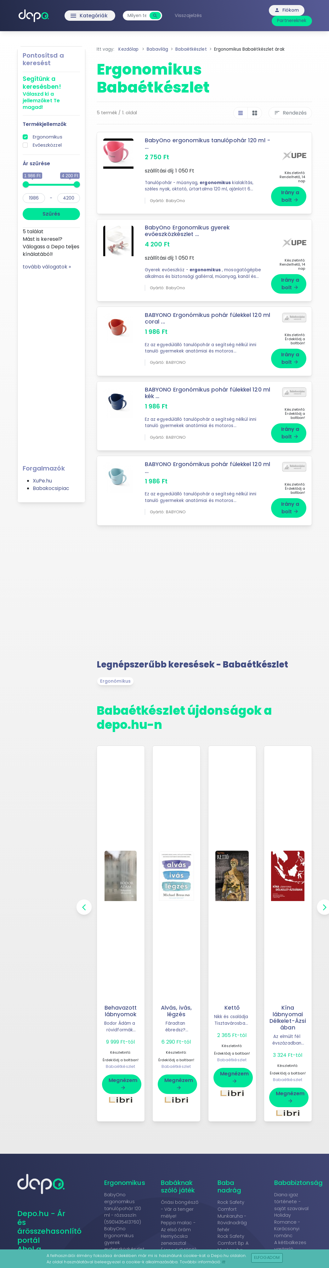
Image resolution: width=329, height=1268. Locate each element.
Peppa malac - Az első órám (178, 1216)
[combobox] (138, 15)
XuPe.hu (42, 480)
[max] (68, 198)
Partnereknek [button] (291, 20)
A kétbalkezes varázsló (290, 1236)
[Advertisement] (51, 365)
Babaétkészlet (120, 1056)
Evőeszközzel (47, 145)
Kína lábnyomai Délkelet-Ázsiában (287, 1007)
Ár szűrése (36, 163)
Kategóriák (76, 16)
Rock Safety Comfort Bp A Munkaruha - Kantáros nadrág (233, 1239)
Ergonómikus (115, 671)
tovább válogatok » (47, 266)
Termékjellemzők (45, 124)
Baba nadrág (229, 1176)
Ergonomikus (47, 137)
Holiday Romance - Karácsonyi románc (287, 1215)
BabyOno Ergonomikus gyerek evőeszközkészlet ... (187, 229)
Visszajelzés (189, 15)
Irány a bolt (290, 194)
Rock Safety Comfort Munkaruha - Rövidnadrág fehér (232, 1205)
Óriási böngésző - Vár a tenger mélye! (180, 1199)
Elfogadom (267, 1257)
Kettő (232, 997)
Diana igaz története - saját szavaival (291, 1191)
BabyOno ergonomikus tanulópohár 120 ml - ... (205, 144)
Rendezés (290, 112)
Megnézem (123, 1073)
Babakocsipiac (51, 488)
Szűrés (51, 213)
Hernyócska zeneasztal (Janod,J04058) (178, 1233)
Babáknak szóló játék (178, 1176)
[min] (34, 198)
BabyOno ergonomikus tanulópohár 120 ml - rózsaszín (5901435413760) (122, 1198)
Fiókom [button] (286, 10)
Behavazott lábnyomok (120, 1001)
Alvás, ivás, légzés (176, 1001)
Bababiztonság (298, 1172)
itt (223, 1262)
